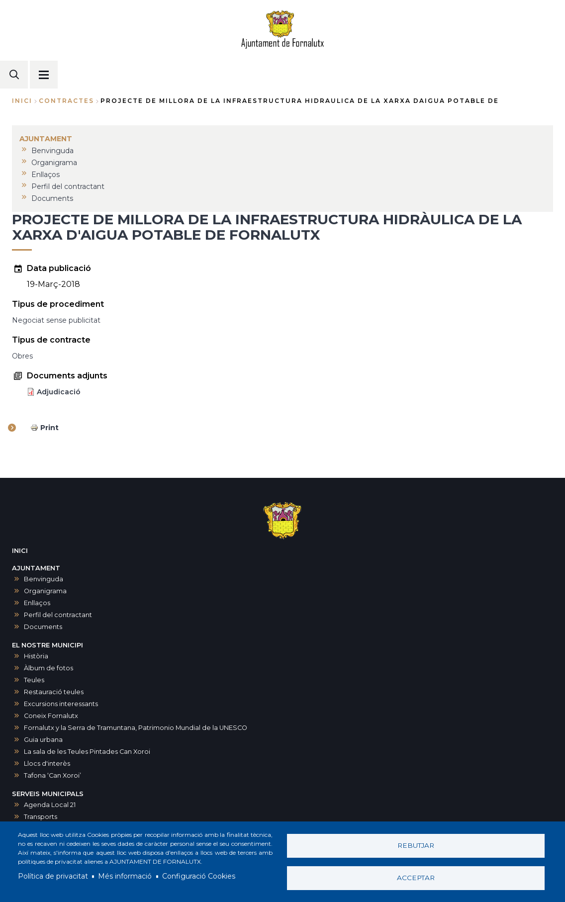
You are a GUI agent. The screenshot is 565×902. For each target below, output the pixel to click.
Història (36, 656)
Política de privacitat (53, 876)
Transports (40, 816)
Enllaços (37, 603)
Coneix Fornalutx (51, 716)
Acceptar (416, 878)
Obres (22, 356)
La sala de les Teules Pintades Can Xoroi (87, 751)
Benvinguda (43, 579)
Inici (22, 100)
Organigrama (45, 591)
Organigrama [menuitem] (54, 162)
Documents (43, 627)
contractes (66, 100)
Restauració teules (54, 692)
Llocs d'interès (47, 763)
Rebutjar (415, 845)
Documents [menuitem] (52, 198)
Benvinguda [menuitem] (52, 150)
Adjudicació (59, 391)
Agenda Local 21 (50, 805)
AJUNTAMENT (36, 568)
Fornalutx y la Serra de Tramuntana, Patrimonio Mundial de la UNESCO (135, 727)
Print (49, 427)
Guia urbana (43, 739)
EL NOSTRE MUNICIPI (47, 645)
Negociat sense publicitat (56, 320)
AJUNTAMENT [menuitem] (45, 138)
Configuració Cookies (198, 876)
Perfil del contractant (58, 615)
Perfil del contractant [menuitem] (67, 186)
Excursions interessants (61, 704)
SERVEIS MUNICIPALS (48, 794)
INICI (20, 550)
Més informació (125, 876)
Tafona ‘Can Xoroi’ (52, 775)
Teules (34, 680)
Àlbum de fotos (48, 668)
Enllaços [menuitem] (45, 174)
